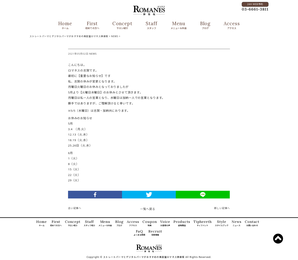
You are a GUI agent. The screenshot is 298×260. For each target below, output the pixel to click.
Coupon (149, 223)
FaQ (139, 233)
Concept (122, 26)
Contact (252, 223)
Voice (165, 223)
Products (181, 223)
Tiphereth (203, 223)
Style (221, 223)
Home (65, 26)
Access (232, 26)
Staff (151, 26)
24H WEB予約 (255, 4)
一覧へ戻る (147, 209)
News (237, 223)
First (92, 26)
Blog (205, 26)
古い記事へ (74, 208)
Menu (179, 26)
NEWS (93, 53)
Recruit (155, 233)
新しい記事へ (222, 208)
